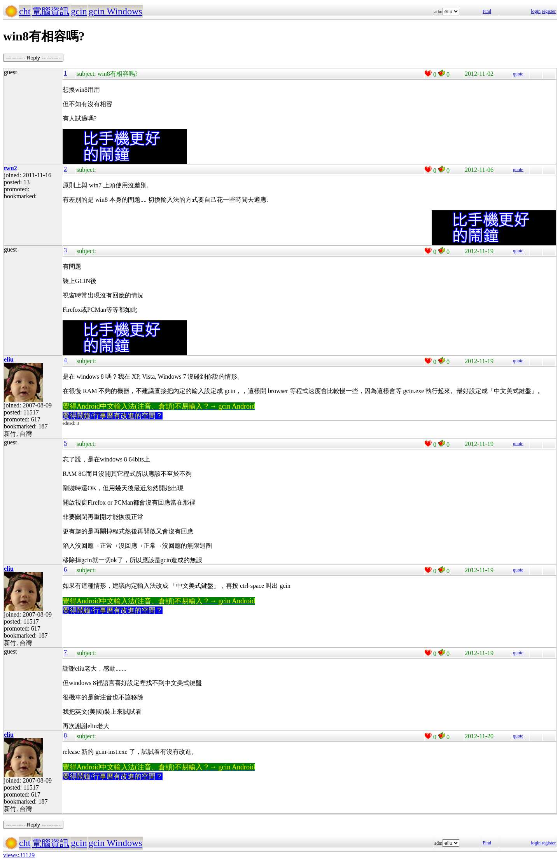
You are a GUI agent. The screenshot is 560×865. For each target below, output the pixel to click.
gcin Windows (115, 11)
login (536, 11)
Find (487, 11)
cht (24, 11)
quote (518, 74)
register (549, 11)
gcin (79, 11)
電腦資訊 (50, 11)
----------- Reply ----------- (33, 58)
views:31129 (19, 855)
